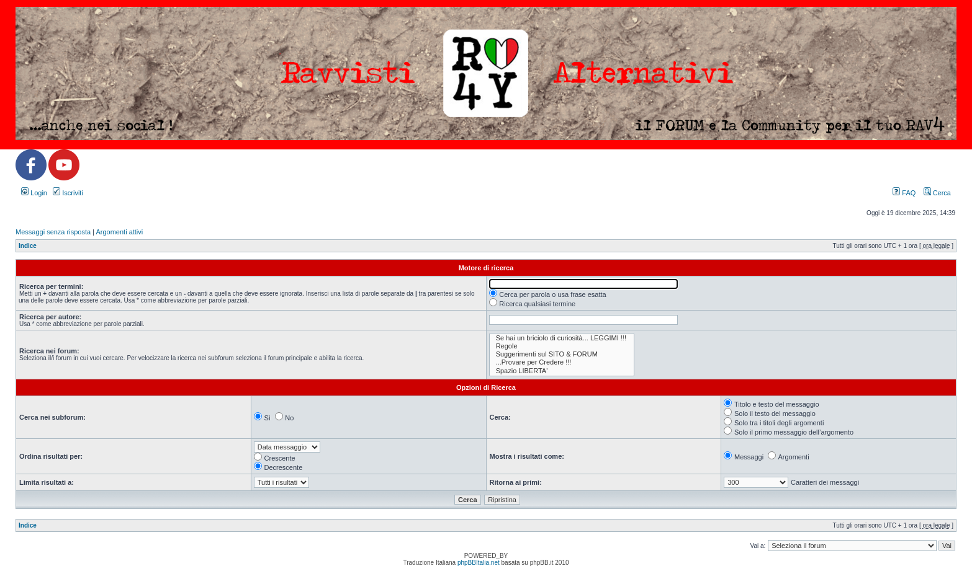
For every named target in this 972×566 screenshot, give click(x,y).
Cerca (937, 193)
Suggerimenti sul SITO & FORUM (561, 354)
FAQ (904, 193)
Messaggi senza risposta (53, 232)
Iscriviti (68, 193)
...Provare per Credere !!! (561, 362)
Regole (561, 346)
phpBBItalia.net (478, 562)
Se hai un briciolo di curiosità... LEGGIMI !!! (561, 338)
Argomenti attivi (119, 232)
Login (34, 193)
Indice (28, 245)
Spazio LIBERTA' (561, 371)
